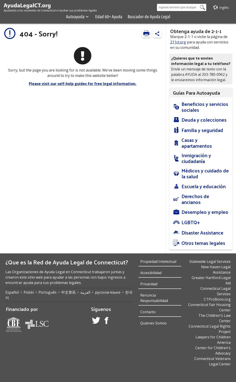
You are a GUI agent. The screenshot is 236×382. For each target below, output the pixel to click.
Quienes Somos (153, 323)
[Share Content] (157, 33)
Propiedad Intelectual (158, 261)
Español (12, 292)
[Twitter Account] (96, 321)
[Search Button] (202, 7)
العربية (85, 292)
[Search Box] (178, 7)
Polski (29, 292)
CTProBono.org (217, 299)
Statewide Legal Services (210, 261)
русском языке (107, 292)
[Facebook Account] (106, 321)
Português (48, 292)
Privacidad (148, 283)
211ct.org (178, 42)
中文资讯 (68, 292)
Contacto (148, 311)
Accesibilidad (150, 272)
